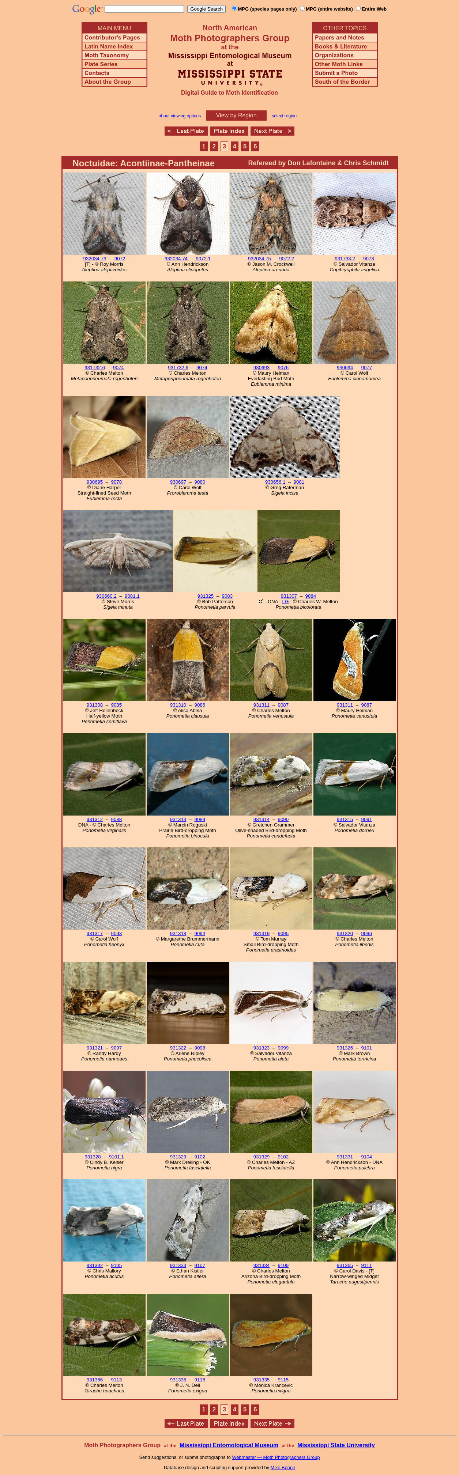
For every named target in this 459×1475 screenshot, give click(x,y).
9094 (200, 933)
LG (285, 601)
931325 (205, 596)
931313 (178, 819)
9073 (368, 258)
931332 (95, 1265)
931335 (178, 1380)
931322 (178, 1048)
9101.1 (116, 1157)
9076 (283, 367)
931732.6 (94, 367)
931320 (345, 933)
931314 (261, 819)
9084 (310, 596)
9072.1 (203, 258)
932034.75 (259, 258)
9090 (283, 819)
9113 (116, 1380)
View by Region (236, 115)
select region (284, 115)
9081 (299, 482)
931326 (345, 1048)
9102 (200, 1157)
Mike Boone (283, 1467)
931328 (92, 1157)
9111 (366, 1265)
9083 (227, 596)
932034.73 (94, 258)
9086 (200, 705)
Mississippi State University (336, 1445)
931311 (261, 705)
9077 (366, 367)
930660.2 (106, 596)
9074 (118, 367)
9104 (366, 1157)
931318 (178, 933)
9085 (116, 705)
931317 (95, 933)
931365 (345, 1265)
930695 (95, 482)
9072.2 (286, 258)
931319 (261, 933)
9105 (116, 1265)
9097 (116, 1048)
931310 (178, 705)
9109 (283, 1265)
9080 (200, 482)
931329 (178, 1157)
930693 (261, 367)
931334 (261, 1265)
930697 (178, 482)
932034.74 (176, 258)
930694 (345, 367)
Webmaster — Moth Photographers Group (276, 1457)
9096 (366, 933)
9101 (366, 1048)
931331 (345, 1157)
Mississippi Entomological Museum (229, 1445)
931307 (289, 596)
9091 (366, 819)
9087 (283, 705)
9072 (119, 258)
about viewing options (180, 115)
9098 (200, 1048)
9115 (200, 1380)
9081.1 (132, 596)
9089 (200, 819)
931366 (95, 1380)
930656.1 (275, 482)
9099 (283, 1048)
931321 (95, 1048)
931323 (261, 1048)
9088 (116, 819)
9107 (200, 1265)
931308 (95, 705)
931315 (345, 819)
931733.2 (345, 258)
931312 (95, 819)
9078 (116, 482)
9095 (283, 933)
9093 (116, 933)
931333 (178, 1265)
